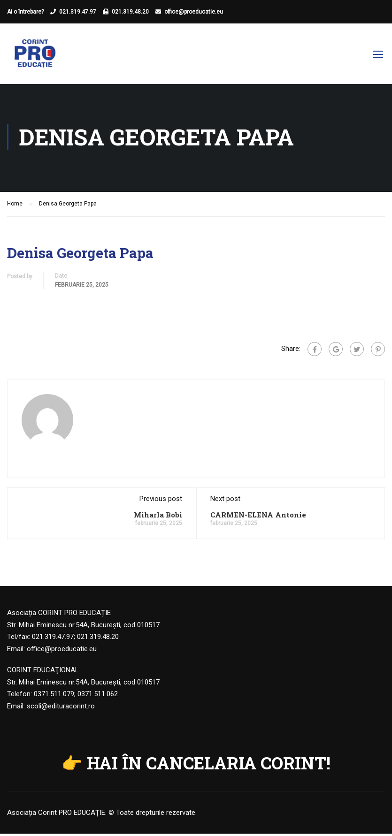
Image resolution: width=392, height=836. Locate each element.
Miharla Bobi (158, 517)
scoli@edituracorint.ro (61, 708)
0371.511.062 (97, 696)
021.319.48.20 (130, 11)
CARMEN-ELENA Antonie (258, 517)
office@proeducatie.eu (193, 11)
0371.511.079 (54, 696)
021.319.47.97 (77, 11)
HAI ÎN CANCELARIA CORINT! (209, 765)
